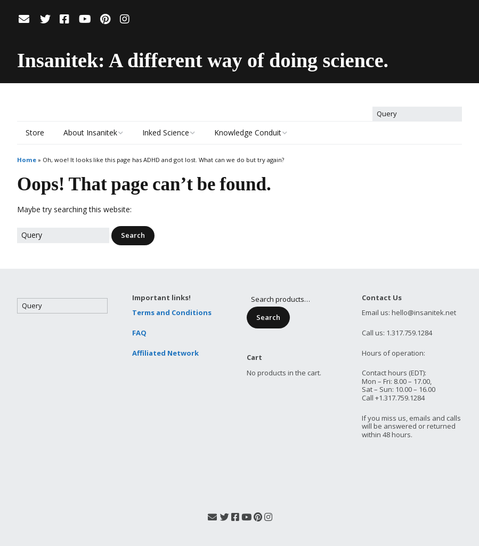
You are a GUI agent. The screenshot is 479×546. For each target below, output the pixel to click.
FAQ (139, 333)
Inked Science (165, 132)
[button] (133, 235)
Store (35, 132)
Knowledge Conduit (247, 132)
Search (268, 317)
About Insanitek (90, 132)
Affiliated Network (165, 353)
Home (26, 160)
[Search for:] (417, 114)
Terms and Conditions (172, 312)
